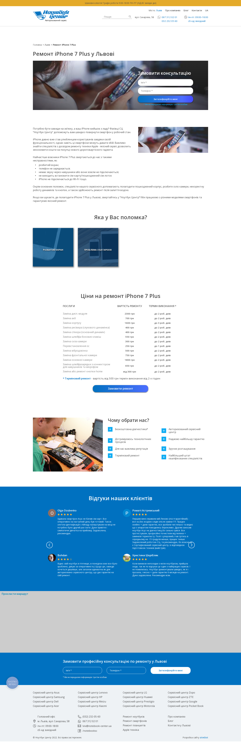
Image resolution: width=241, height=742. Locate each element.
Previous (36, 545)
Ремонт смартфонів (147, 31)
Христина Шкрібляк (145, 555)
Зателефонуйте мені (165, 99)
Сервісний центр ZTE (181, 697)
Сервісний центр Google (182, 702)
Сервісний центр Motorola (139, 706)
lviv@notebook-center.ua (97, 726)
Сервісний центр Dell (45, 702)
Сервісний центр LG (135, 693)
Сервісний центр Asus (46, 693)
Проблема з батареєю (92, 251)
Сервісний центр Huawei (137, 697)
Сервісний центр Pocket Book (185, 706)
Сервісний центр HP (90, 697)
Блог (186, 10)
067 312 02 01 (169, 17)
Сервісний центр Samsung (49, 697)
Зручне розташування (178, 449)
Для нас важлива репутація (128, 449)
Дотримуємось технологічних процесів (129, 441)
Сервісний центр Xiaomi (92, 706)
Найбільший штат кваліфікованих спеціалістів (182, 458)
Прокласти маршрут (15, 594)
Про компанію (172, 10)
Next (205, 545)
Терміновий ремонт (124, 456)
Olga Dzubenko (67, 511)
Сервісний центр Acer (46, 706)
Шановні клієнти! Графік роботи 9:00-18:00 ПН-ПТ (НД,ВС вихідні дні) (120, 3)
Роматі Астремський (145, 511)
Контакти (197, 10)
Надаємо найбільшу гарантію (183, 439)
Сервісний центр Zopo (181, 693)
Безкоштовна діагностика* (128, 429)
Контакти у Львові (179, 726)
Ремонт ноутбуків (57, 33)
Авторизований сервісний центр (181, 431)
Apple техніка (98, 33)
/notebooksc (90, 731)
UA (206, 10)
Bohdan (62, 555)
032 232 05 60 (169, 20)
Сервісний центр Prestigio (138, 702)
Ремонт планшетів (146, 35)
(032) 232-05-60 (91, 717)
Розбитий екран (53, 251)
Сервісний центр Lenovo (93, 693)
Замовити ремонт (120, 389)
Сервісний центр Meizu (92, 702)
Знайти (130, 16)
